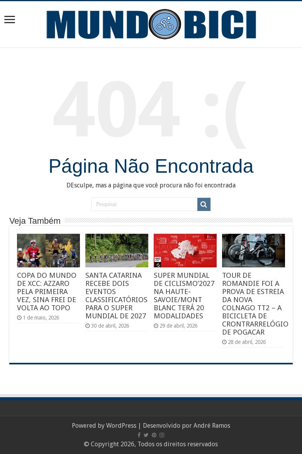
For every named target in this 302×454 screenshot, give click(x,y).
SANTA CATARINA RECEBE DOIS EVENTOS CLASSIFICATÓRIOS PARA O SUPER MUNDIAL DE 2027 (116, 295)
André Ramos (211, 425)
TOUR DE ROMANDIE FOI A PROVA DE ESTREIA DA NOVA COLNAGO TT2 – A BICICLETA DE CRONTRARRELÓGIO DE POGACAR (255, 303)
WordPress (121, 425)
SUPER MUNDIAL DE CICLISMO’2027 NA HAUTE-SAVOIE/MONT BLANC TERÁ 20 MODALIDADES (184, 295)
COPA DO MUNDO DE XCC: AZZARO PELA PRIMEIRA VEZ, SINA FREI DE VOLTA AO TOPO (46, 291)
